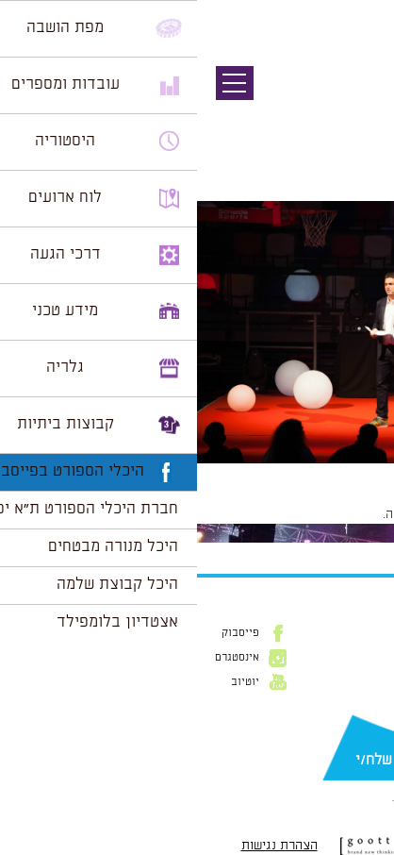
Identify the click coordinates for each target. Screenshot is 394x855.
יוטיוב (48, 682)
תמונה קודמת (358, 99)
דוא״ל (366, 730)
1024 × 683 (279, 472)
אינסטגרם (40, 657)
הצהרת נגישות (82, 845)
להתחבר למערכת (332, 514)
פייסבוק (43, 633)
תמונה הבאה (361, 118)
